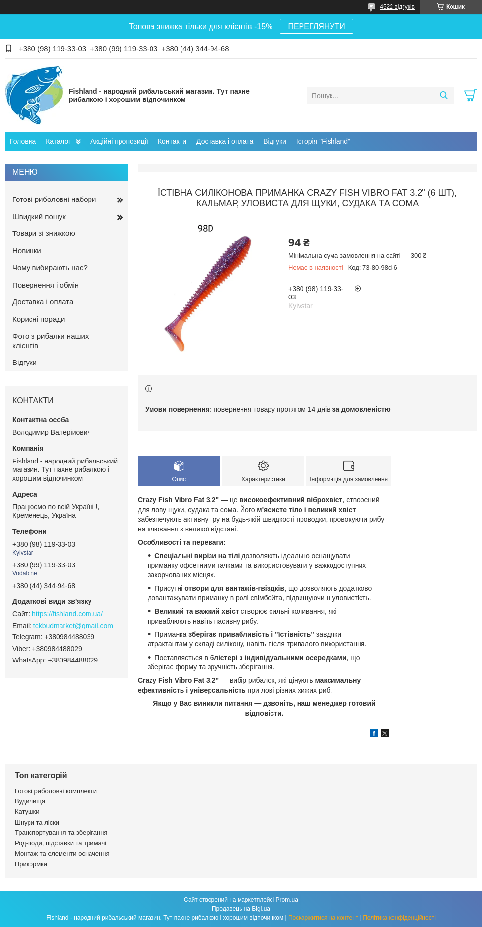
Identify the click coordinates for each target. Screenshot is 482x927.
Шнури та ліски (37, 822)
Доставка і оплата (224, 141)
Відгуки (274, 141)
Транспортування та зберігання (61, 832)
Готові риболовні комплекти (56, 791)
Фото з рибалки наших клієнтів (50, 341)
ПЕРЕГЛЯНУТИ (316, 26)
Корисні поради (38, 319)
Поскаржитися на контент (323, 917)
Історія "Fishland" (323, 141)
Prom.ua (287, 899)
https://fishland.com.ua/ (67, 614)
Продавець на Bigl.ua (241, 908)
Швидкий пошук (39, 216)
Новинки (26, 250)
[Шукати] (443, 95)
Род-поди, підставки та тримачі (60, 843)
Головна (23, 141)
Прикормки (31, 864)
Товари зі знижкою (43, 233)
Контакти (172, 141)
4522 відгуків (397, 6)
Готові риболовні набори (54, 199)
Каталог (58, 141)
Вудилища (30, 801)
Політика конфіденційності (399, 917)
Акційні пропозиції (119, 141)
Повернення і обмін (45, 285)
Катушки (27, 811)
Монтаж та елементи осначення (62, 853)
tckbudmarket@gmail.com (73, 625)
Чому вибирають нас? (50, 268)
